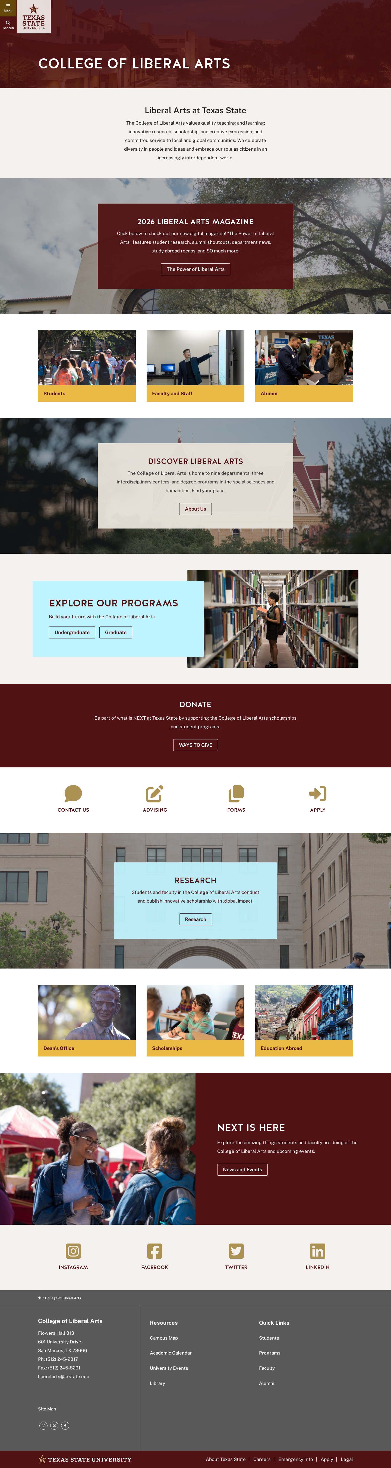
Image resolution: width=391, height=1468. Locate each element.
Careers (262, 1459)
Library (157, 1383)
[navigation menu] (8, 8)
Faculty (267, 1368)
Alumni (266, 1383)
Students (269, 1338)
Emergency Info (295, 1459)
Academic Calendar (171, 1353)
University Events (169, 1368)
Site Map (47, 1409)
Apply (327, 1459)
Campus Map (164, 1338)
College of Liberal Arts (70, 1320)
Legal (347, 1459)
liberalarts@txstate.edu (63, 1376)
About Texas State (226, 1459)
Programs (269, 1353)
